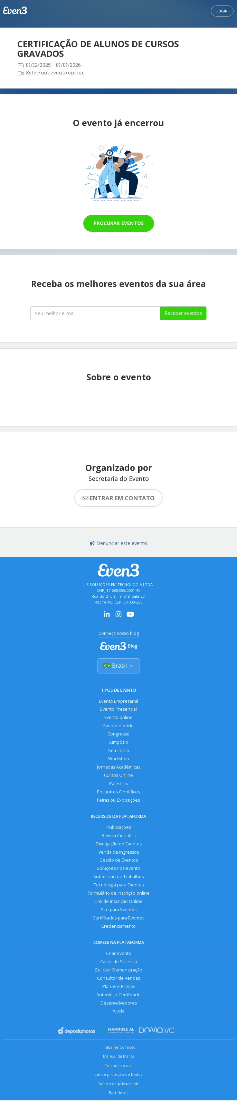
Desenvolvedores (119, 1004)
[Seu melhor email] (95, 313)
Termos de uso (119, 1066)
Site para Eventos (118, 910)
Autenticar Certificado (118, 995)
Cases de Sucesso (118, 962)
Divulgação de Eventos (119, 844)
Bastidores (118, 1093)
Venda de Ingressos (118, 852)
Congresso (118, 734)
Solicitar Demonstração (118, 971)
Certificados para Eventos (118, 919)
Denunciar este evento (118, 543)
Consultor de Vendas (118, 979)
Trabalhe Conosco (118, 1047)
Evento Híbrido (118, 726)
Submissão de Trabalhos (118, 877)
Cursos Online (118, 776)
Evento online (118, 718)
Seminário (118, 751)
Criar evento (118, 954)
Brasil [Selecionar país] (118, 665)
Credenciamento (118, 927)
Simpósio (118, 742)
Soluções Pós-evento (118, 869)
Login (222, 11)
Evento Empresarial (118, 701)
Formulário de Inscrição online (119, 894)
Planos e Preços (118, 987)
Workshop (118, 759)
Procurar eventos (119, 223)
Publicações (118, 828)
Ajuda (118, 1012)
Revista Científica (119, 836)
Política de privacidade (118, 1084)
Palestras (118, 784)
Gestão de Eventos (118, 861)
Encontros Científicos (118, 792)
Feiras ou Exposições (118, 800)
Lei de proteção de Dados (118, 1075)
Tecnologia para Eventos (119, 885)
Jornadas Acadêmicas (118, 767)
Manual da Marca (118, 1056)
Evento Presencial (118, 709)
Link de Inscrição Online (118, 902)
